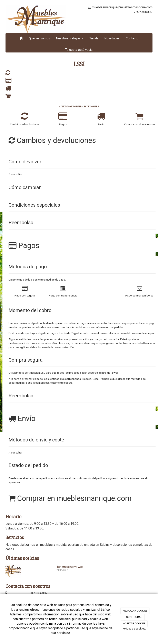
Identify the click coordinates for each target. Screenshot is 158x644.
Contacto (132, 38)
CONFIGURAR (134, 616)
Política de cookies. (134, 628)
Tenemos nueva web (70, 566)
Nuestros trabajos (69, 38)
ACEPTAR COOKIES (134, 623)
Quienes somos (39, 38)
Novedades (112, 38)
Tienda (93, 38)
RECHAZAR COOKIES (135, 610)
